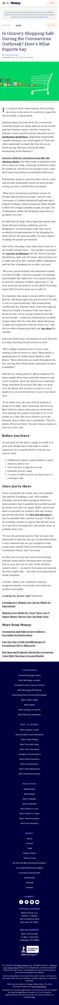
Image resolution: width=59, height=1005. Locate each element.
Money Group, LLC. (24, 965)
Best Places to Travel (29, 814)
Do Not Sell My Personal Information (29, 863)
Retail (18, 25)
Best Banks (29, 705)
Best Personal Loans (29, 744)
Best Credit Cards (29, 700)
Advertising (29, 878)
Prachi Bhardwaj (12, 55)
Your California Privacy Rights (29, 868)
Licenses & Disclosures (29, 873)
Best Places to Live (30, 809)
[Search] (7, 3)
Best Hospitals (30, 804)
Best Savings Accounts (29, 710)
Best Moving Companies (29, 715)
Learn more (43, 17)
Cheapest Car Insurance (29, 754)
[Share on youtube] (37, 902)
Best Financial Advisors (29, 774)
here (33, 997)
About (29, 839)
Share (51, 25)
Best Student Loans (29, 730)
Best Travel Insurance (30, 819)
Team (29, 848)
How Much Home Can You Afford (30, 685)
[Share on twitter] (26, 902)
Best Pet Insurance (29, 823)
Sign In (52, 3)
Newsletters (29, 789)
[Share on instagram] (32, 902)
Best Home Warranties (29, 769)
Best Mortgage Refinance (30, 690)
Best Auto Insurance (29, 749)
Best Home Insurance (29, 759)
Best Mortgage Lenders (29, 680)
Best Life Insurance (30, 764)
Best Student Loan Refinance (29, 735)
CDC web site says (39, 514)
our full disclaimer (39, 987)
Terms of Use (29, 858)
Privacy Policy (29, 853)
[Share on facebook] (21, 902)
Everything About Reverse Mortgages (29, 695)
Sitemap (29, 883)
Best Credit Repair (29, 740)
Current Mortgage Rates (29, 675)
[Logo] (15, 3)
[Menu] (4, 3)
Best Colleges (29, 799)
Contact (29, 843)
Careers (29, 888)
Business (6, 25)
